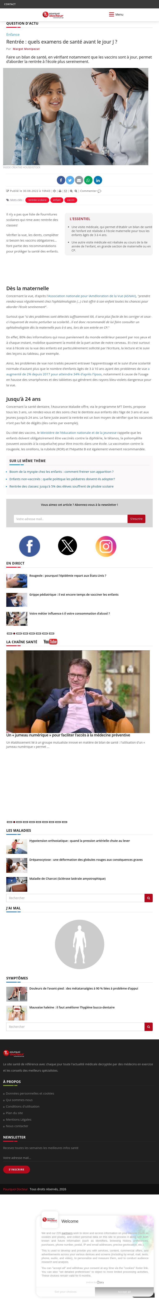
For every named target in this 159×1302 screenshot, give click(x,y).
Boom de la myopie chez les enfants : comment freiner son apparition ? (61, 471)
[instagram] (111, 546)
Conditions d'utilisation (22, 1106)
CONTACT (10, 4)
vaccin (70, 200)
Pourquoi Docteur (16, 1189)
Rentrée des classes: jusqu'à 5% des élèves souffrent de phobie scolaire (61, 486)
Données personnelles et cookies (30, 1093)
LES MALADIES (18, 830)
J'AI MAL (13, 908)
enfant (57, 200)
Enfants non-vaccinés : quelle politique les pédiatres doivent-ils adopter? (62, 479)
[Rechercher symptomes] (149, 1027)
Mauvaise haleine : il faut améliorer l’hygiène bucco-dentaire (72, 1007)
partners (67, 1233)
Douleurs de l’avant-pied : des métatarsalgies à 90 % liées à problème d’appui (83, 988)
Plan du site (14, 1113)
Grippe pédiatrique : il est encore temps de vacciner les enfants (74, 595)
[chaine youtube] (50, 643)
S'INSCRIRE (16, 1169)
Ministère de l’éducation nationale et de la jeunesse (78, 432)
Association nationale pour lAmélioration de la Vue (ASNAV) (92, 296)
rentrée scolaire (37, 200)
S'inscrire (136, 519)
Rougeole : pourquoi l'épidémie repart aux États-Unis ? (67, 576)
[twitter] (73, 546)
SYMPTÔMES (17, 978)
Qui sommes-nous (19, 1100)
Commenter (90, 191)
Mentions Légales (18, 1119)
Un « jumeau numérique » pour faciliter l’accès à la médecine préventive (68, 734)
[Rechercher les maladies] (149, 898)
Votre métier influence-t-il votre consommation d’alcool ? (69, 613)
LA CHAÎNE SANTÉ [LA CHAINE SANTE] (21, 642)
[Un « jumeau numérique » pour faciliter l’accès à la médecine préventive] (79, 691)
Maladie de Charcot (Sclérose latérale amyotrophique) (67, 879)
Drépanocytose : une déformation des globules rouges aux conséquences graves (86, 860)
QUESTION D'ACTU (22, 23)
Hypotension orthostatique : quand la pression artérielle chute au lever (79, 841)
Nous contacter (17, 1126)
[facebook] (35, 546)
